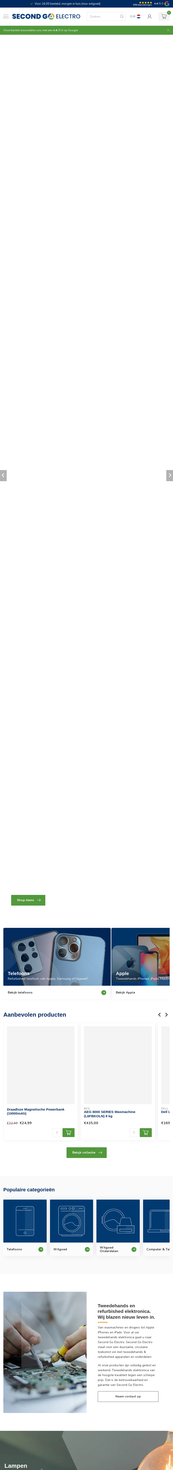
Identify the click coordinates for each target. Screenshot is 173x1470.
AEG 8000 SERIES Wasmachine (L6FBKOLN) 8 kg (109, 1114)
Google (73, 30)
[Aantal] (56, 1132)
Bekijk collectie (87, 1152)
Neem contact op (128, 1396)
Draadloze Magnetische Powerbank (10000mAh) (35, 1111)
